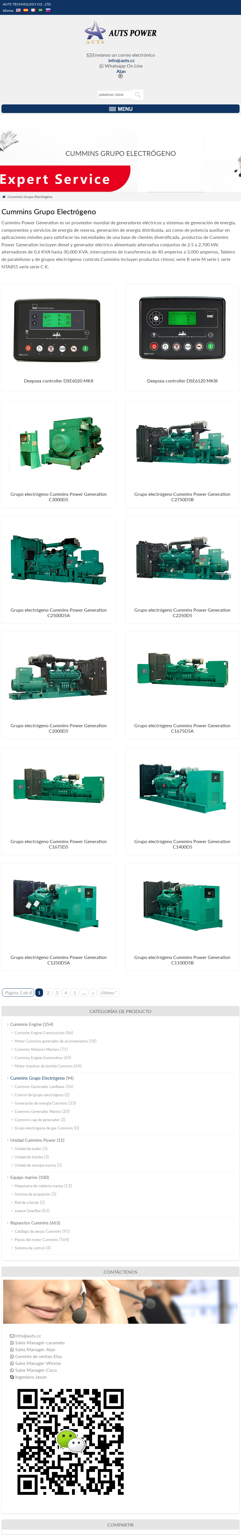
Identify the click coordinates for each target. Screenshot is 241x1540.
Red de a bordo (27, 1202)
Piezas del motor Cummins (36, 1239)
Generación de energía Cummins (41, 1103)
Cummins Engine (26, 1024)
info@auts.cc (121, 60)
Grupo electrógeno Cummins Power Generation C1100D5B (182, 959)
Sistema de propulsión (32, 1194)
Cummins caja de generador (37, 1119)
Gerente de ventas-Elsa (38, 1356)
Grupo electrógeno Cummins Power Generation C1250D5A (59, 959)
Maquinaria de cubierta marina (39, 1186)
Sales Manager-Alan (35, 1349)
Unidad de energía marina (35, 1165)
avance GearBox (28, 1210)
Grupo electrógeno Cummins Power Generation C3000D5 (59, 496)
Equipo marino (24, 1177)
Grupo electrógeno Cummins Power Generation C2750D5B (182, 496)
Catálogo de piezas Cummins (38, 1231)
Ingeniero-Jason (31, 1377)
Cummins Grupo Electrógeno (37, 1078)
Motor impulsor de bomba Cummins (44, 1066)
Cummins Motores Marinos (37, 1049)
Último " (108, 992)
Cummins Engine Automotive (39, 1057)
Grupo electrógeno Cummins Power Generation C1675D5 (59, 844)
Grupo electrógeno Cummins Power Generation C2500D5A (59, 612)
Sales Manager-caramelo (40, 1342)
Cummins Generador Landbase (40, 1086)
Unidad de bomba (29, 1157)
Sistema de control (30, 1248)
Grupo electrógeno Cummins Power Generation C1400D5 (182, 844)
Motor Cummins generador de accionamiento (51, 1041)
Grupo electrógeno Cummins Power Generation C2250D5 (182, 612)
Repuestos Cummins (29, 1222)
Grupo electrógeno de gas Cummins (44, 1128)
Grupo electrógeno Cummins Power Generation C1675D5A (182, 728)
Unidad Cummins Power (33, 1140)
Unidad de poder (28, 1148)
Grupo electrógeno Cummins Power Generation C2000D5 (59, 728)
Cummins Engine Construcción (40, 1032)
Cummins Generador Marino (38, 1111)
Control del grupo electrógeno (39, 1095)
